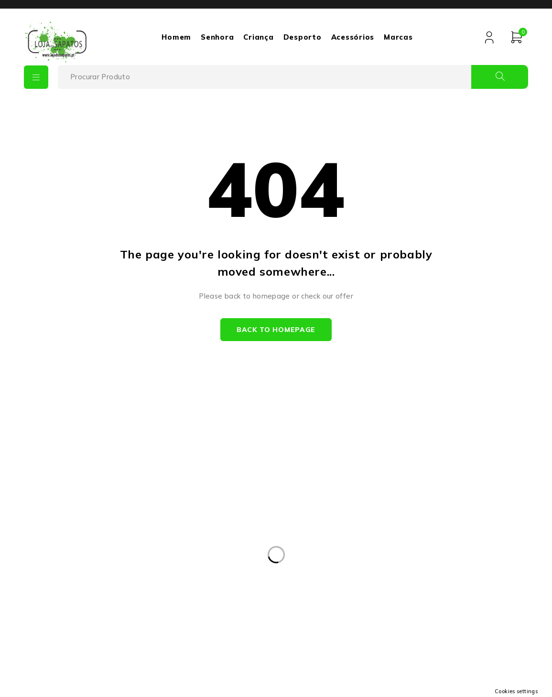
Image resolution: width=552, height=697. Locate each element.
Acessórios (352, 37)
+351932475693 (91, 565)
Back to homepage (276, 330)
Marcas (397, 37)
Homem (176, 37)
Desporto (301, 37)
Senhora (216, 37)
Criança (258, 37)
